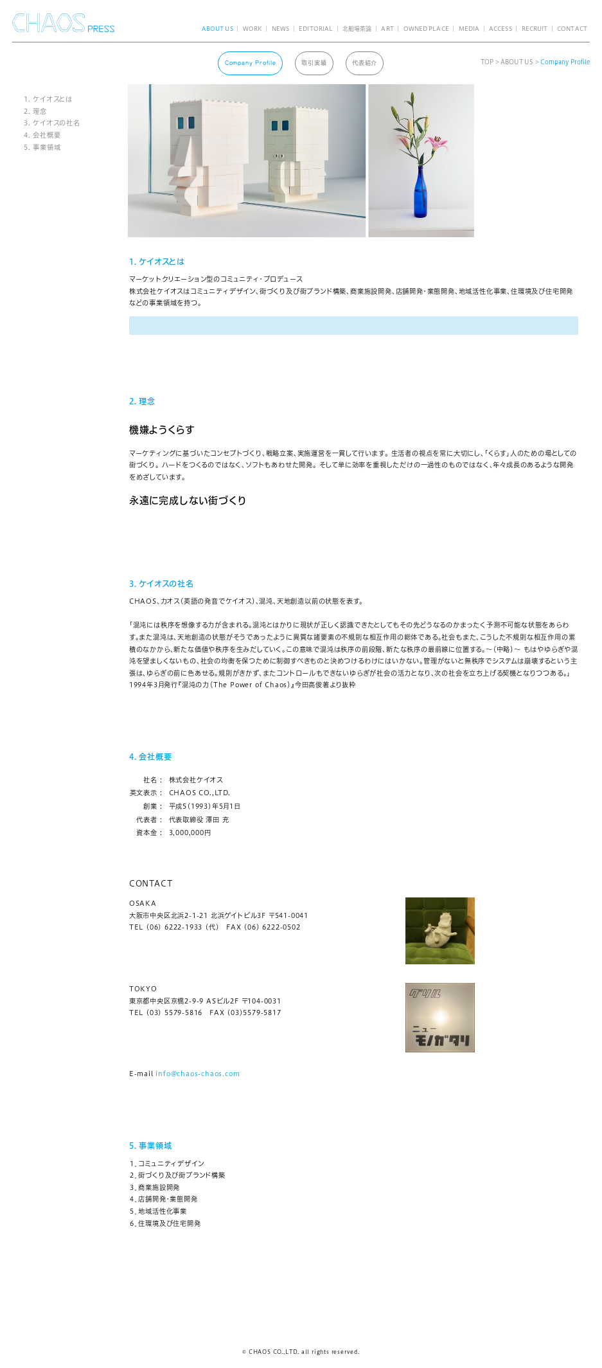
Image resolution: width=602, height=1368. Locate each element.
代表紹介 (364, 63)
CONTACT (572, 29)
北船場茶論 (356, 29)
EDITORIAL (316, 29)
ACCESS (500, 29)
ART (387, 29)
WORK (252, 29)
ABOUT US (217, 29)
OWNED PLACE (426, 29)
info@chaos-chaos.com (197, 1073)
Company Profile (250, 63)
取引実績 (313, 63)
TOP (487, 62)
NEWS (280, 29)
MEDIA (469, 29)
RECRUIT (535, 29)
